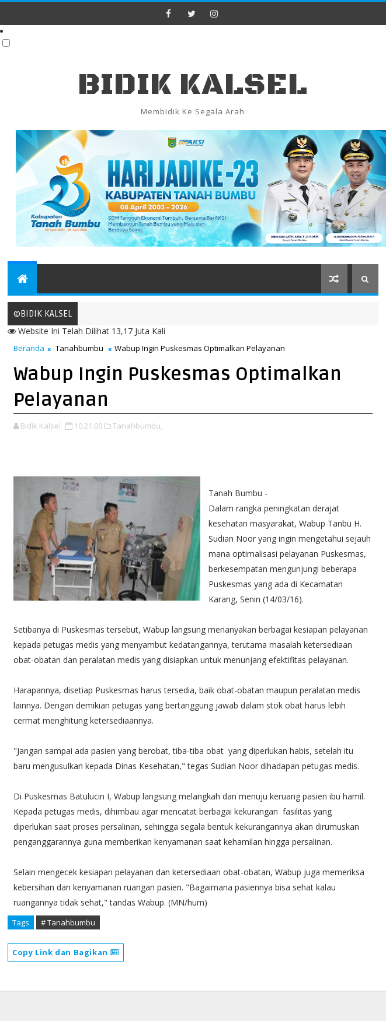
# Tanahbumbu (68, 922)
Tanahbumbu (79, 348)
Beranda (28, 348)
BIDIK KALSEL (193, 85)
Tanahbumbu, (137, 425)
